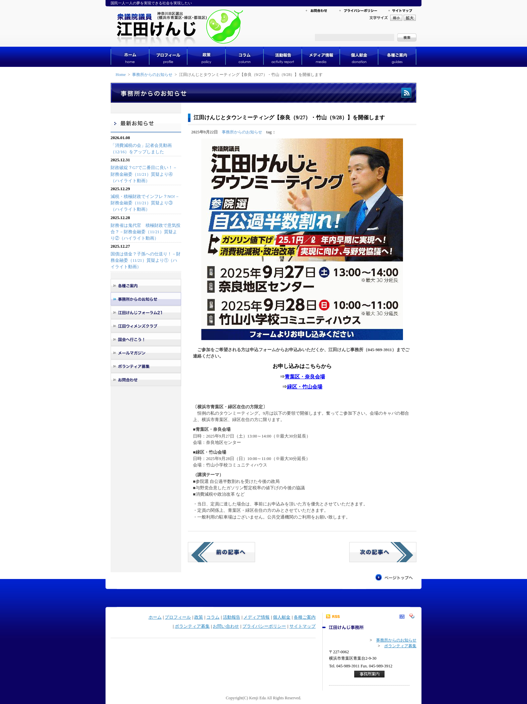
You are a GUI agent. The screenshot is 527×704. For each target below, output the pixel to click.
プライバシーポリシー (264, 626)
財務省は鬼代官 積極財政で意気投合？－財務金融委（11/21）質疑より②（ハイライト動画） (145, 232)
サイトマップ (302, 626)
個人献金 (281, 617)
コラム (212, 617)
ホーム (155, 617)
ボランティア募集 (192, 626)
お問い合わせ (226, 626)
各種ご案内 (305, 617)
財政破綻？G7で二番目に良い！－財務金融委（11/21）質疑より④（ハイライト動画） (144, 174)
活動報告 (231, 617)
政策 (198, 617)
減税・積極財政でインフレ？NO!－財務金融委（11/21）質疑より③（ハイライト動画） (145, 203)
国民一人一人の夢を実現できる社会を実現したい (151, 3)
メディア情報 (256, 617)
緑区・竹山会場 (304, 386)
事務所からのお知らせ (152, 74)
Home (121, 74)
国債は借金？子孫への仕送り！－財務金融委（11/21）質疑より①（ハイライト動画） (145, 260)
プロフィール (178, 617)
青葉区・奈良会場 (305, 376)
